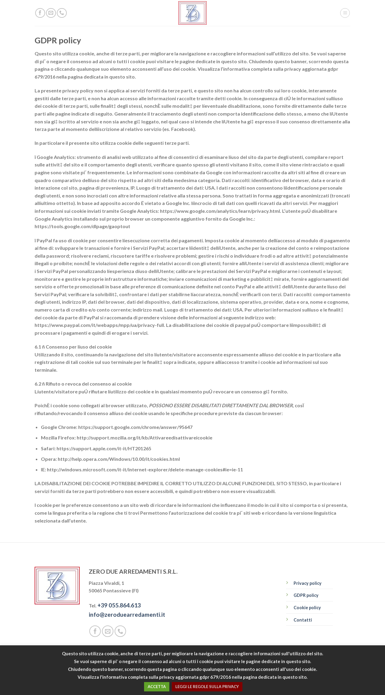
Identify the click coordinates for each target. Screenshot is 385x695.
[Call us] (62, 13)
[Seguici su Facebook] (40, 13)
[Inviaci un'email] (51, 13)
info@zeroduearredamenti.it (127, 614)
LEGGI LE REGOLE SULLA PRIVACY (207, 686)
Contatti (303, 619)
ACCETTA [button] (157, 686)
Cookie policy (307, 607)
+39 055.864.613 (119, 605)
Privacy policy (308, 583)
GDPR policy (306, 595)
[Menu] (345, 13)
